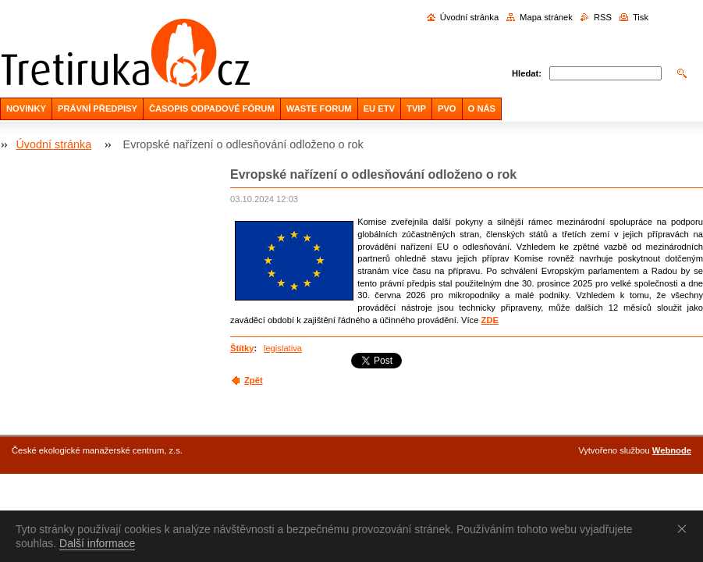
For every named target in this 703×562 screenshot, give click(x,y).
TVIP (416, 108)
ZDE (490, 320)
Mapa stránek (546, 17)
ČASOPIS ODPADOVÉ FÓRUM (212, 108)
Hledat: (526, 73)
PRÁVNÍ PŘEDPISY (97, 108)
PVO (447, 108)
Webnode (671, 450)
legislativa (283, 348)
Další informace (97, 543)
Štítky (242, 348)
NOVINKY (26, 108)
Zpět (253, 380)
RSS (603, 17)
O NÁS (481, 108)
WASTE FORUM (319, 108)
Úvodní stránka (469, 17)
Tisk (640, 17)
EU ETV (379, 108)
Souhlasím (685, 528)
